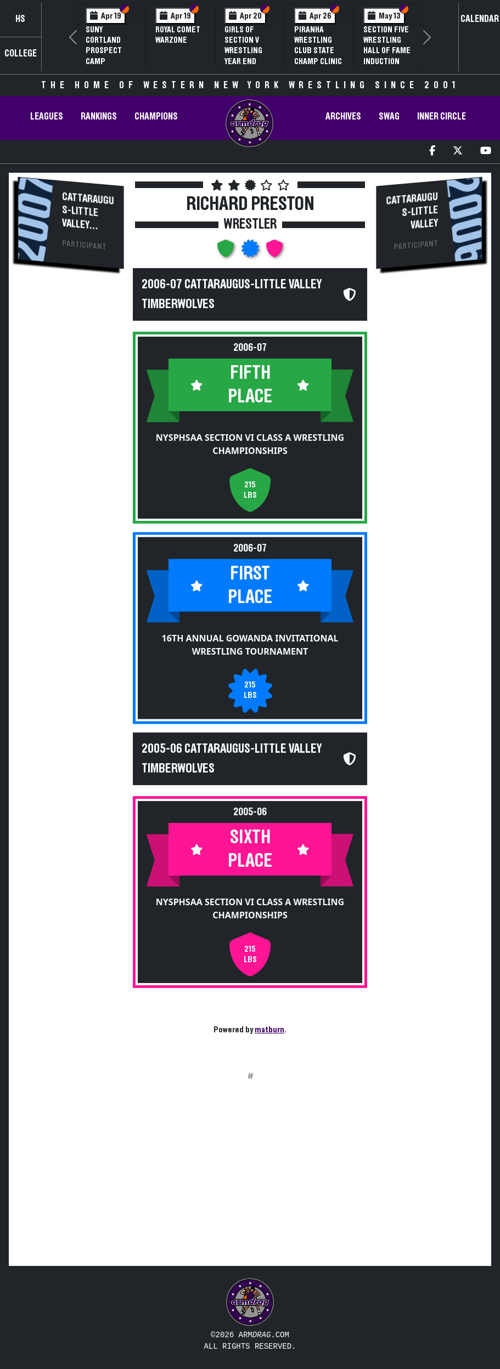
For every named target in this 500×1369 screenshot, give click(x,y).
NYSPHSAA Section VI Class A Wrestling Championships (250, 444)
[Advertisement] (71, 463)
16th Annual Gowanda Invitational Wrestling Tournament (250, 644)
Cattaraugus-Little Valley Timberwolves (88, 223)
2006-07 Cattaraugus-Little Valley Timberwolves (232, 294)
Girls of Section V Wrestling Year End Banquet (243, 50)
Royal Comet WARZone (177, 34)
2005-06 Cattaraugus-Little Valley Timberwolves (232, 758)
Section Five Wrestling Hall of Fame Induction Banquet (387, 50)
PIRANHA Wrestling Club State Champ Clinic (318, 45)
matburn (269, 1029)
